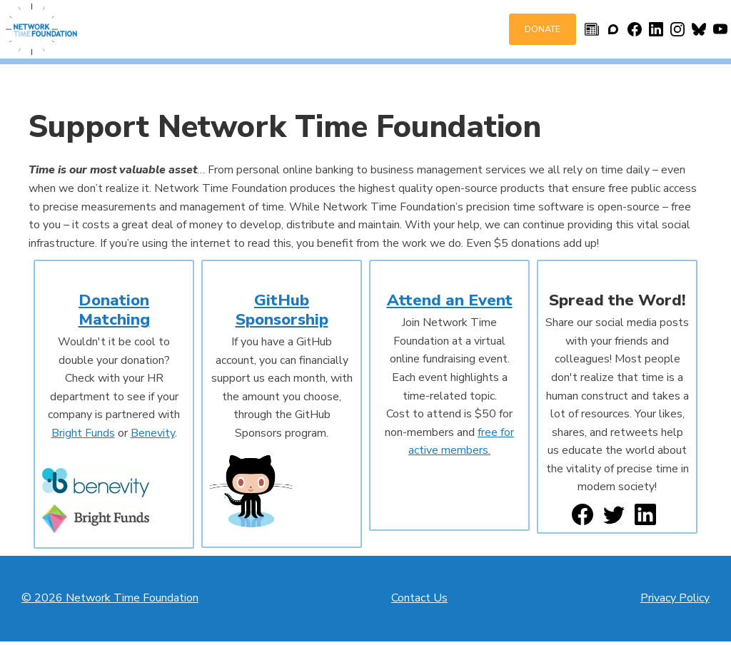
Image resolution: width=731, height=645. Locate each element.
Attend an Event (450, 300)
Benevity (153, 433)
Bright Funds (83, 433)
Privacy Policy (675, 598)
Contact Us (419, 598)
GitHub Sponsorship (282, 309)
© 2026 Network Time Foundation (109, 598)
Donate (542, 29)
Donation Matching (114, 309)
